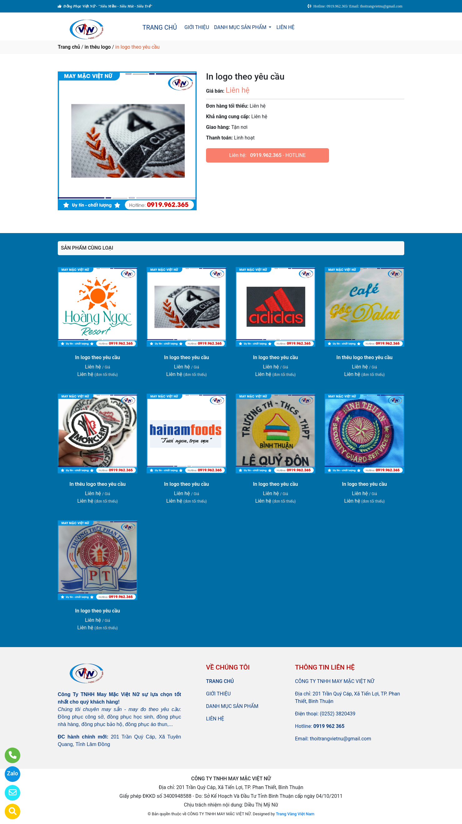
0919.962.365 (266, 155)
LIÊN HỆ (285, 27)
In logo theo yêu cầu (97, 357)
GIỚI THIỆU (196, 27)
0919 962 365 (329, 726)
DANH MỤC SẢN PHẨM (241, 27)
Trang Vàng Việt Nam (295, 814)
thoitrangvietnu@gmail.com (340, 739)
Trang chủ (69, 47)
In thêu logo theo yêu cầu (365, 357)
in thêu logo (98, 47)
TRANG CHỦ (159, 27)
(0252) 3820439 (338, 714)
